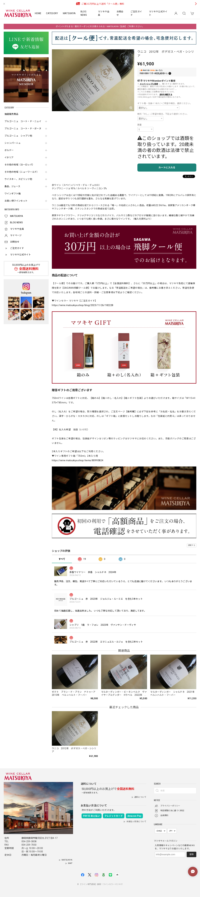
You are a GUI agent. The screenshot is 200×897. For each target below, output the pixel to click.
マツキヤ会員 (103, 13)
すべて (62, 559)
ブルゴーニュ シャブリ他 (18, 135)
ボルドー (9, 150)
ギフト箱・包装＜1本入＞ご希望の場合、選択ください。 (164, 103)
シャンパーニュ (12, 143)
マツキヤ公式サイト (158, 13)
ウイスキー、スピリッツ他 (18, 179)
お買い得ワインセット (15, 201)
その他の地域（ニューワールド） (21, 172)
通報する (191, 545)
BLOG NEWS (84, 13)
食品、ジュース (12, 186)
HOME (38, 13)
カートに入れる (166, 167)
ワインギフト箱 (12, 193)
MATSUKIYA (69, 13)
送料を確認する (166, 94)
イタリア (8, 157)
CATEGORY (52, 13)
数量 (139, 125)
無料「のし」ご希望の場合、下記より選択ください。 (163, 114)
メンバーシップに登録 (149, 84)
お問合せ (120, 13)
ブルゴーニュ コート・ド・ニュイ (22, 121)
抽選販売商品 (11, 114)
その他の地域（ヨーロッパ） (19, 164)
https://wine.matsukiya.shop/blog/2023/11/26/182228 (82, 305)
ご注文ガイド (136, 13)
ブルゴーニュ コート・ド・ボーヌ (22, 128)
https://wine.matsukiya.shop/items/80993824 (77, 460)
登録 (191, 854)
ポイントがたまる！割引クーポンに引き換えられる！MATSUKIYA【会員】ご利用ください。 (100, 26)
